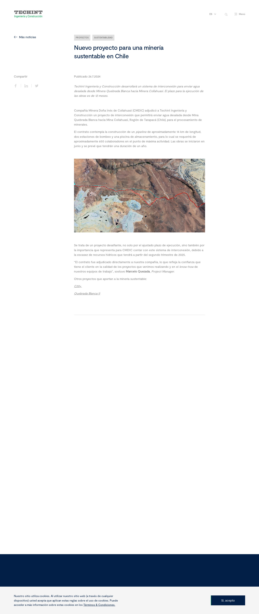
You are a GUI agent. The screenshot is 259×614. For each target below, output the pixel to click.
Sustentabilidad (103, 37)
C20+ (78, 286)
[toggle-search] (226, 14)
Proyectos (82, 37)
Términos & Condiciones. (99, 604)
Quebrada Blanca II (87, 293)
